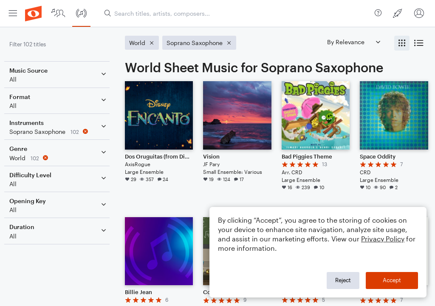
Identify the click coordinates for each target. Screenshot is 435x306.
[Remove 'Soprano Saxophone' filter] (63, 131)
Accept (392, 280)
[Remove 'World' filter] (63, 158)
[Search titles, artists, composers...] (236, 13)
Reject (343, 280)
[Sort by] (353, 42)
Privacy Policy (382, 239)
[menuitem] (12, 13)
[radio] (402, 43)
